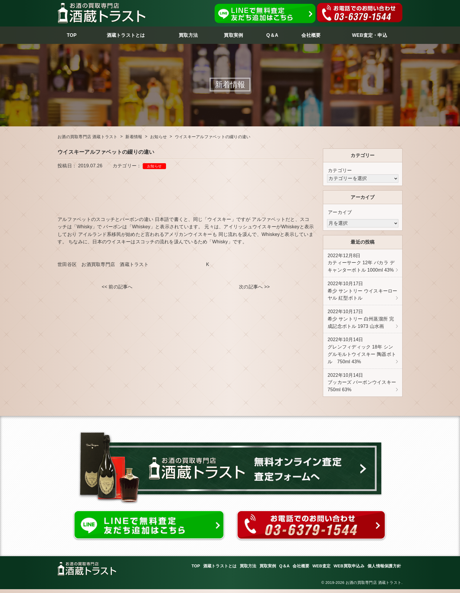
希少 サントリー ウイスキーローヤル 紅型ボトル (362, 292)
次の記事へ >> (254, 287)
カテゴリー (340, 170)
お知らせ (154, 166)
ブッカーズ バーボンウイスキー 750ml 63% (362, 386)
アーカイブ (340, 212)
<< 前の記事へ (117, 287)
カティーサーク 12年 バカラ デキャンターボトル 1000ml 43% (361, 263)
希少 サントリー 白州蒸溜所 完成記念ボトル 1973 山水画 (361, 321)
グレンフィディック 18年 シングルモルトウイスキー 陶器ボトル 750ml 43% (362, 353)
